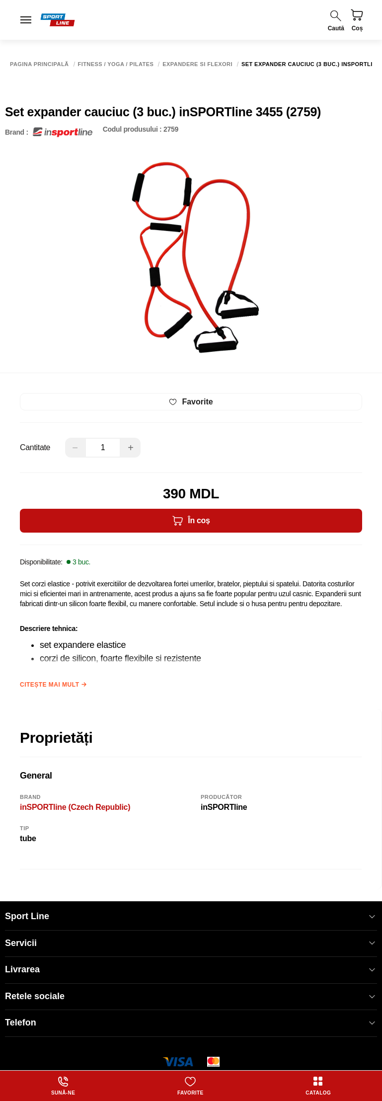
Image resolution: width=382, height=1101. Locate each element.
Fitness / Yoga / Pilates (116, 64)
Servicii (191, 943)
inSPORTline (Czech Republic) (75, 807)
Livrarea (191, 969)
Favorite (190, 1086)
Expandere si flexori (197, 64)
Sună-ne (63, 1086)
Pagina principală (39, 64)
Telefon (191, 1023)
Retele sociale (191, 996)
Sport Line (191, 916)
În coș (191, 521)
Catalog (318, 1086)
